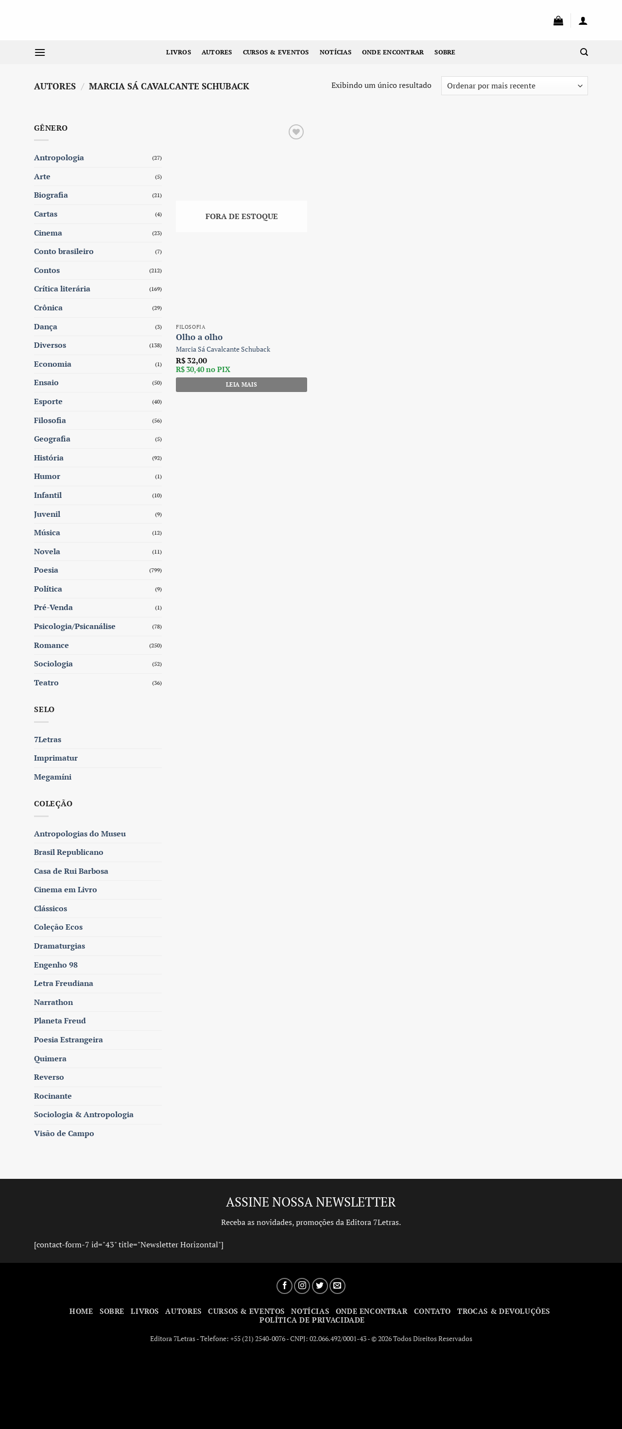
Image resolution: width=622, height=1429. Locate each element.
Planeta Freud (60, 1020)
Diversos (50, 345)
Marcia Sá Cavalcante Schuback (223, 349)
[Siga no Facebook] (284, 1286)
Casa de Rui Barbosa (71, 871)
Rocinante (53, 1095)
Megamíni (52, 776)
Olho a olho (199, 337)
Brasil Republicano (69, 852)
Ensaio (46, 382)
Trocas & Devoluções (503, 1311)
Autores (217, 52)
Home (81, 1311)
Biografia (51, 194)
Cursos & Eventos (276, 52)
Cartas (45, 213)
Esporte (48, 401)
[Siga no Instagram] (302, 1286)
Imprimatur (56, 757)
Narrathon (53, 1002)
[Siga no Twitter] (320, 1286)
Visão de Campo (64, 1133)
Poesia (46, 569)
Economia (52, 363)
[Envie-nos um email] (337, 1286)
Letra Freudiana (63, 983)
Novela (47, 551)
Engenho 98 (56, 964)
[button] (558, 20)
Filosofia (50, 420)
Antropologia (59, 157)
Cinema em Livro (65, 889)
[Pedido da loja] (514, 85)
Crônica (48, 307)
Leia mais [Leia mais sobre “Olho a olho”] (241, 384)
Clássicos (50, 908)
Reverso (49, 1077)
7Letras (47, 739)
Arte (42, 176)
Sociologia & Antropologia (84, 1114)
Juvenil (47, 514)
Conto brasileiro (64, 251)
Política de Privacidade (312, 1320)
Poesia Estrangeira (68, 1039)
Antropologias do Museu (80, 833)
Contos (47, 270)
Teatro (46, 682)
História (49, 457)
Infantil (48, 495)
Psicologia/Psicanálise (75, 626)
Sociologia (53, 663)
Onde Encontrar (393, 52)
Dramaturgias (59, 945)
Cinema (48, 232)
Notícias (335, 52)
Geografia (52, 438)
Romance (51, 645)
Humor (47, 476)
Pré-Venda (53, 607)
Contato (432, 1311)
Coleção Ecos (58, 926)
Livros (178, 52)
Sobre (444, 52)
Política (48, 588)
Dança (45, 326)
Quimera (50, 1058)
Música (47, 532)
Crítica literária (62, 288)
